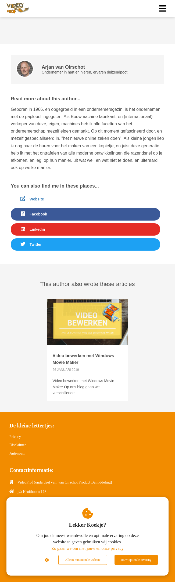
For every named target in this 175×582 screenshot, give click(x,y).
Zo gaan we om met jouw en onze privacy (87, 548)
